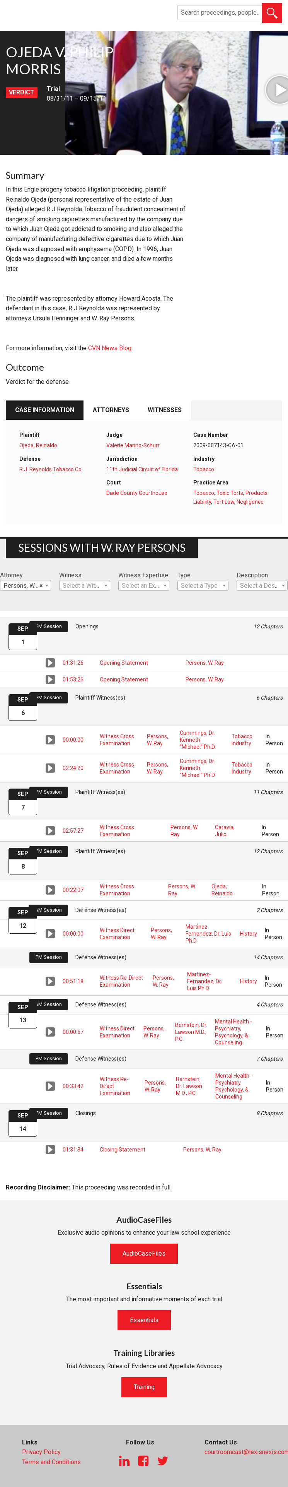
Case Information (44, 410)
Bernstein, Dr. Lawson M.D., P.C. (191, 1032)
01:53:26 (73, 679)
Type (184, 575)
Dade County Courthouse (136, 493)
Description (252, 575)
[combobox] (25, 585)
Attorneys (111, 410)
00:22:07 (73, 890)
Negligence (250, 502)
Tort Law (223, 502)
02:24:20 (73, 768)
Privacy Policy (41, 1452)
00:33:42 (73, 1086)
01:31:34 (73, 1149)
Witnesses (165, 410)
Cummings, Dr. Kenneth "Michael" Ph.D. (198, 740)
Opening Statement (124, 663)
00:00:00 (73, 740)
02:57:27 (73, 831)
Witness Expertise (143, 575)
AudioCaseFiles (144, 1253)
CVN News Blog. (110, 348)
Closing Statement (122, 1149)
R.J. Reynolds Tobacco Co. (51, 469)
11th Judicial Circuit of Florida (142, 469)
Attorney (11, 575)
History (248, 934)
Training (144, 1387)
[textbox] (85, 585)
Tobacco (203, 469)
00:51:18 (73, 981)
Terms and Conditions (51, 1462)
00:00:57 (73, 1032)
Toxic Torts (229, 493)
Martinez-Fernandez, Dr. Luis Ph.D (208, 934)
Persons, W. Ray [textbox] (25, 585)
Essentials (144, 1320)
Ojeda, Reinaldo (38, 445)
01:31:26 (73, 663)
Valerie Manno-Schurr (133, 445)
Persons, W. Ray (205, 663)
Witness (70, 575)
